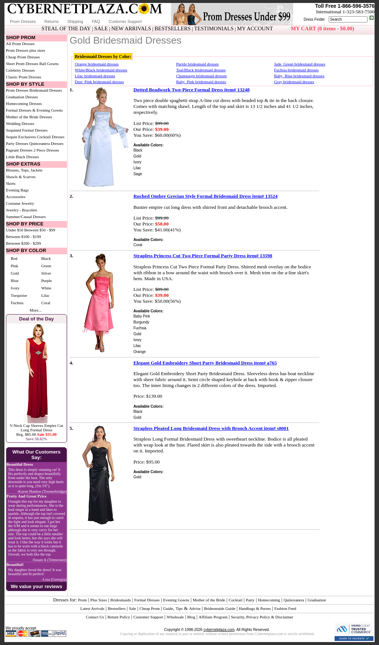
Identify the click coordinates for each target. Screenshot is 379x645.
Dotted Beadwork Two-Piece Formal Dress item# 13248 (191, 89)
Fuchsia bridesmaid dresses (296, 70)
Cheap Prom (150, 608)
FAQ (96, 21)
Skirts (11, 183)
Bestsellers (117, 608)
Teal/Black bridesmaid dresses (201, 70)
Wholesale (175, 617)
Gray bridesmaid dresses (294, 81)
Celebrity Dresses (20, 70)
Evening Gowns (176, 600)
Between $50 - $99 (39, 230)
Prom (82, 600)
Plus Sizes (98, 600)
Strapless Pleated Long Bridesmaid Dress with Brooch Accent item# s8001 (211, 428)
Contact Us (95, 617)
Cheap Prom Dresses (23, 57)
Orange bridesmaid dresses (97, 64)
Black (46, 258)
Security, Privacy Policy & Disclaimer (262, 617)
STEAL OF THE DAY (66, 28)
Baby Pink (141, 316)
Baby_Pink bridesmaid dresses (201, 81)
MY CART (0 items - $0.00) (322, 28)
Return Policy (118, 617)
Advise (195, 608)
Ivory (15, 288)
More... (35, 310)
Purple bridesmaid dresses (197, 64)
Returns (51, 21)
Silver (46, 273)
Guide (168, 608)
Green (46, 266)
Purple (46, 280)
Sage (137, 174)
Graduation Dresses (22, 97)
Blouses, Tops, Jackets (24, 170)
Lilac (45, 295)
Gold (15, 273)
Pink (14, 266)
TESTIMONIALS (214, 28)
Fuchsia (17, 303)
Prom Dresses (23, 21)
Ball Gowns (48, 63)
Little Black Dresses (22, 157)
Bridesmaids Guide (219, 608)
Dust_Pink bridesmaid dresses (99, 81)
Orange (139, 352)
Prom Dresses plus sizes (25, 50)
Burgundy (141, 322)
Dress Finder (314, 19)
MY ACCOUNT (255, 28)
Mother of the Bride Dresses (29, 117)
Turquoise (19, 295)
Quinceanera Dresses (46, 143)
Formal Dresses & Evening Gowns (34, 110)
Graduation (317, 600)
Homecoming (269, 600)
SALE (101, 28)
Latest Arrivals (92, 608)
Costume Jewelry (20, 203)
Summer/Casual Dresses (26, 216)
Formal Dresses (147, 600)
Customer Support (124, 21)
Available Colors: (148, 145)
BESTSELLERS (172, 28)
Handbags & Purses (255, 608)
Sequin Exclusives (21, 137)
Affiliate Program (213, 617)
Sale (132, 608)
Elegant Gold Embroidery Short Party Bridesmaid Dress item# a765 (205, 363)
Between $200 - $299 (23, 243)
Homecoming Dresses (24, 103)
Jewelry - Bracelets (21, 210)
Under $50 (14, 230)
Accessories (16, 196)
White (46, 288)
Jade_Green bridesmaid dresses (299, 64)
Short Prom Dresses (22, 63)
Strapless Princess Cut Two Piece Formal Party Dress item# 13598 (202, 255)
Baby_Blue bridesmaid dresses (299, 76)
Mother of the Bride (209, 600)
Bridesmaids (120, 600)
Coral (45, 303)
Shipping (75, 21)
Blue (15, 280)
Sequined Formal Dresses (26, 130)
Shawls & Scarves (21, 176)
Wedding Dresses (20, 123)
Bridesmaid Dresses (46, 90)
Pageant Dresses (19, 150)
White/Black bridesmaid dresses (101, 70)
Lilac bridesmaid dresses (95, 76)
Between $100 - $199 (23, 236)
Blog (191, 617)
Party (250, 600)
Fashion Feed (285, 608)
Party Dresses (17, 143)
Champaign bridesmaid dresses (201, 76)
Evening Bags (17, 190)
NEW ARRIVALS (131, 28)
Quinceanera (294, 600)
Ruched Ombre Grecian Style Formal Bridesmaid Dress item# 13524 (205, 196)
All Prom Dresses (20, 43)
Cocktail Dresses (50, 137)
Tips (178, 608)
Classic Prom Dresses (23, 77)
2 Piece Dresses (46, 150)
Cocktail (235, 600)
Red (14, 258)
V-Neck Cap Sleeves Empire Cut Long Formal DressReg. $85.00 (36, 430)
